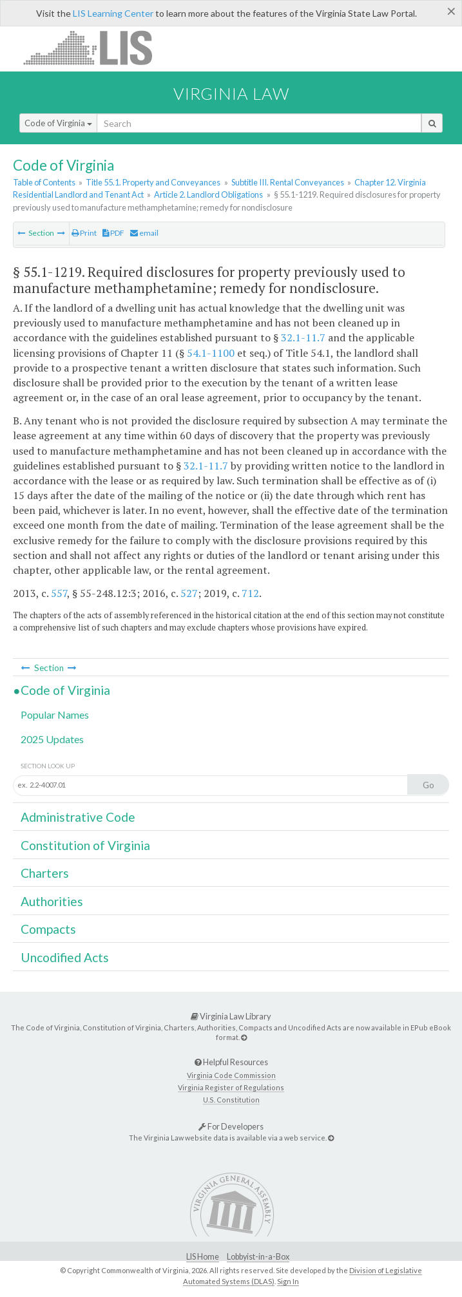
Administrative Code (78, 816)
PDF (113, 233)
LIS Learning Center (113, 13)
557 (59, 593)
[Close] (451, 11)
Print (84, 233)
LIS (95, 47)
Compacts (48, 929)
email (144, 233)
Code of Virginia (58, 123)
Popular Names (55, 714)
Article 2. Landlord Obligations (208, 194)
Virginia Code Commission (231, 1075)
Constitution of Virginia (85, 845)
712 (250, 593)
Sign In (288, 1281)
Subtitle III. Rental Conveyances (287, 182)
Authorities (52, 901)
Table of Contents (44, 182)
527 (189, 593)
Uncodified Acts (65, 957)
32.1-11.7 (303, 337)
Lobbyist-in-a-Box (258, 1257)
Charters (45, 873)
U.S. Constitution (231, 1099)
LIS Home (202, 1257)
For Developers (231, 1126)
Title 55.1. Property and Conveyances (153, 182)
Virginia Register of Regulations (231, 1087)
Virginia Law (231, 93)
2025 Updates (52, 739)
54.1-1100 (211, 353)
